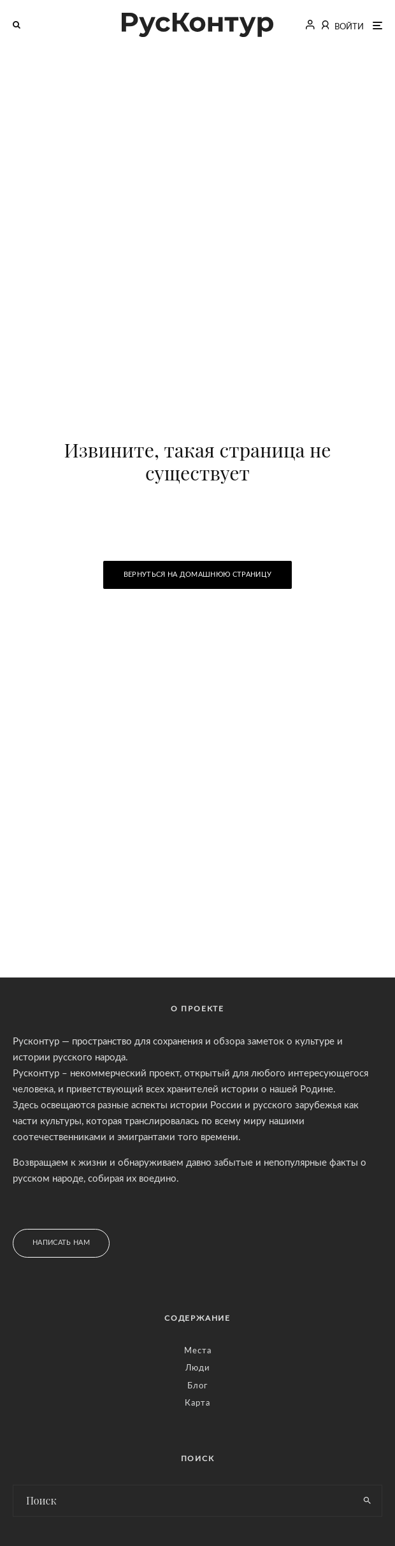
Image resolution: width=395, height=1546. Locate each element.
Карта (197, 1403)
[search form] (183, 1500)
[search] (367, 1500)
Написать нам (61, 1242)
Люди (197, 1368)
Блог (197, 1386)
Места (198, 1351)
